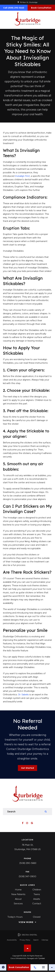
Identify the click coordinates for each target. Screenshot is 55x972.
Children (36, 889)
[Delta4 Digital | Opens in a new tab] (27, 935)
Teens (37, 894)
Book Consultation (41, 7)
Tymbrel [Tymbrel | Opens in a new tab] (41, 958)
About (18, 899)
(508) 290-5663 (27, 863)
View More (26, 922)
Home (18, 889)
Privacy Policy (25, 940)
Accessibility (12, 940)
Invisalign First (22, 176)
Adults (36, 899)
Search (36, 940)
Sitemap (45, 940)
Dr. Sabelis (23, 694)
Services (18, 903)
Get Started (27, 768)
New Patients (18, 894)
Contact (36, 903)
